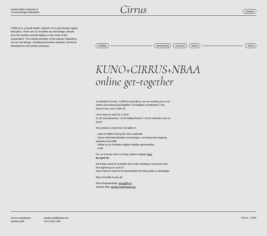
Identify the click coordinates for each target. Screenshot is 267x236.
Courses (180, 45)
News (194, 45)
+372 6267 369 (52, 221)
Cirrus (133, 9)
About (250, 45)
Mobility (102, 45)
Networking (162, 45)
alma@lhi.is (125, 183)
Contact (249, 11)
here (149, 154)
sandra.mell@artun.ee (123, 186)
